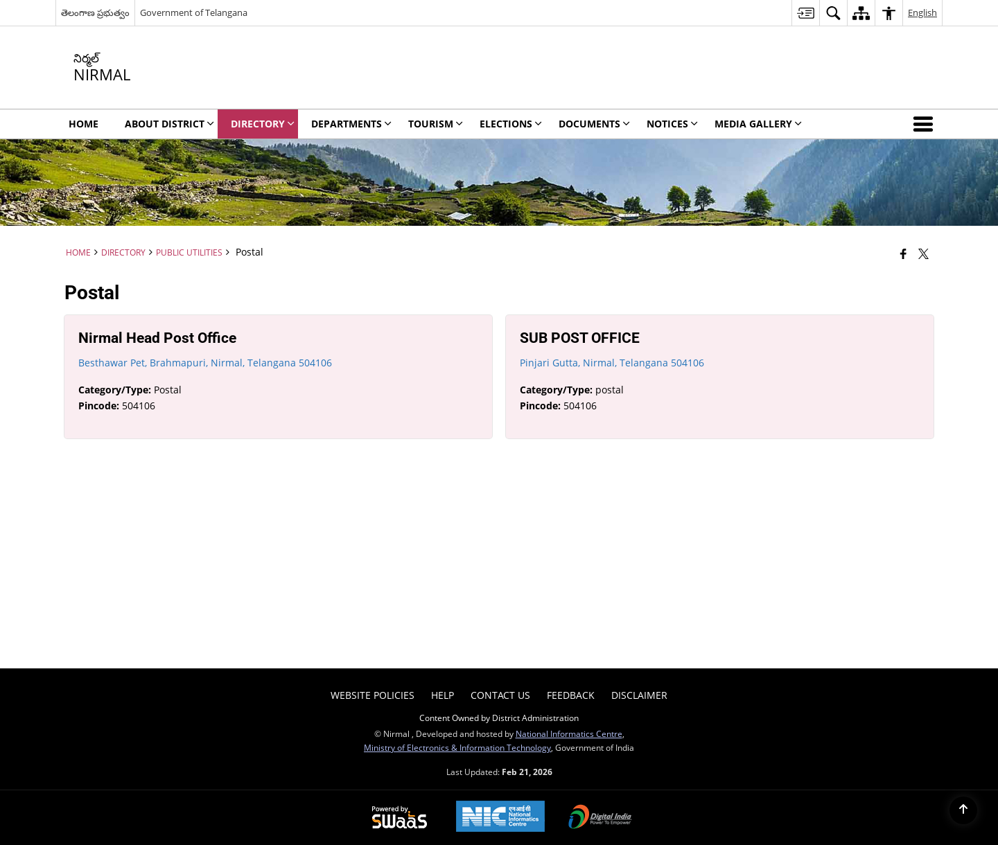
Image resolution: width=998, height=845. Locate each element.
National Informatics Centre (569, 733)
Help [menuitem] (442, 695)
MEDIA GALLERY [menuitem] (758, 123)
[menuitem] (805, 13)
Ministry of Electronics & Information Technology (457, 747)
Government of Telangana (193, 12)
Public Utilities (189, 252)
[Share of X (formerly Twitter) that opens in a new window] (923, 253)
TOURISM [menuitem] (435, 123)
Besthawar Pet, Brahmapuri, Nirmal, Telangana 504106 (205, 362)
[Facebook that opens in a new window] (903, 253)
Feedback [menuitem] (571, 695)
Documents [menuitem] (594, 123)
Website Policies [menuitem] (372, 695)
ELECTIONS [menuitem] (511, 123)
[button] (926, 124)
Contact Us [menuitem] (500, 695)
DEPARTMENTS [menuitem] (351, 123)
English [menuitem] (922, 12)
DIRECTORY (123, 252)
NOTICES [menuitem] (672, 123)
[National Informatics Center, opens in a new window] (500, 817)
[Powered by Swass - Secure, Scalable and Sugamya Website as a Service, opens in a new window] (399, 818)
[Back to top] (963, 810)
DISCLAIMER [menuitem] (639, 695)
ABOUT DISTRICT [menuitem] (169, 123)
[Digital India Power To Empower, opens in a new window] (600, 818)
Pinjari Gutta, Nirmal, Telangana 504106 (612, 362)
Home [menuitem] (83, 123)
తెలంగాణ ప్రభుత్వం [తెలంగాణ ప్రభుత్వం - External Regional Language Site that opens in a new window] (95, 12)
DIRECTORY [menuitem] (263, 123)
